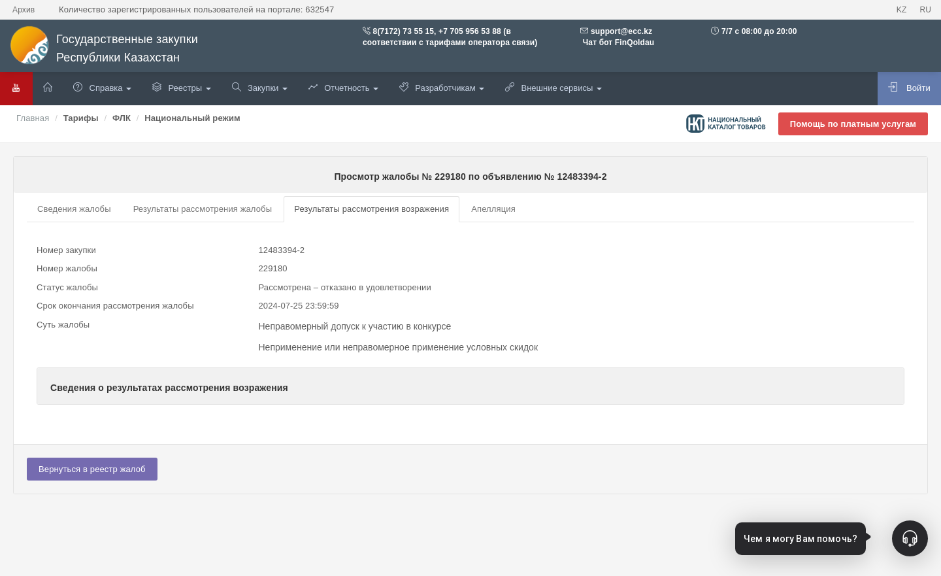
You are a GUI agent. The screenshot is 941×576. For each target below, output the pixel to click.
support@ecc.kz (621, 31)
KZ (902, 9)
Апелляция (493, 209)
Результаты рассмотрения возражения (371, 209)
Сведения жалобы (74, 209)
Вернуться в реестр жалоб (92, 469)
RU (925, 9)
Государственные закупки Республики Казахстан (104, 48)
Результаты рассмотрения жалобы (202, 209)
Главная (32, 118)
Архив (23, 9)
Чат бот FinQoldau (617, 42)
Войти (909, 87)
